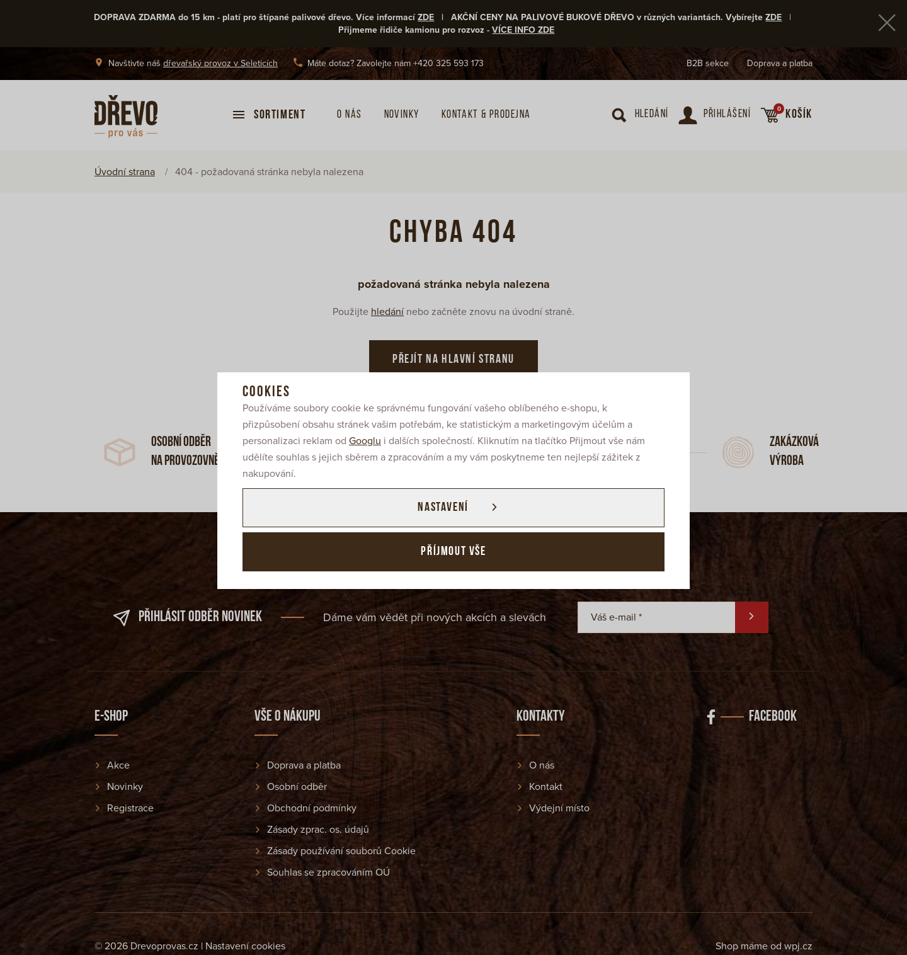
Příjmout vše (453, 552)
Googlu (365, 441)
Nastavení (443, 507)
